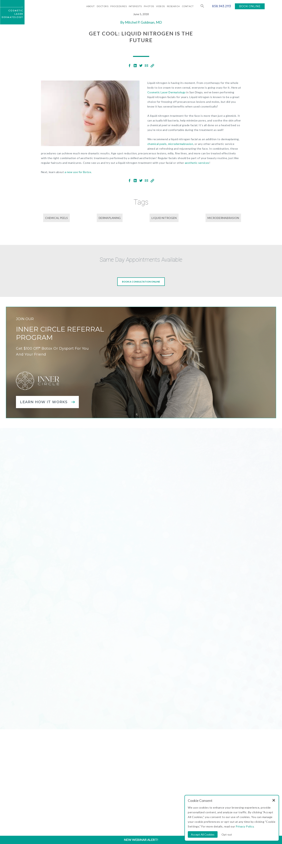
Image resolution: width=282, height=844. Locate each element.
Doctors (103, 6)
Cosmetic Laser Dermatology (166, 92)
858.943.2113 (221, 6)
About (90, 6)
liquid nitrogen (164, 218)
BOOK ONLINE (250, 6)
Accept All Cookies (202, 834)
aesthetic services (197, 162)
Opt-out (227, 834)
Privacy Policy (245, 826)
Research (173, 6)
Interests (135, 6)
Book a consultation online (141, 281)
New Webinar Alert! (141, 839)
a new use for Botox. (78, 172)
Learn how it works (44, 402)
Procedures (118, 6)
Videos (160, 6)
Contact (188, 6)
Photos (149, 6)
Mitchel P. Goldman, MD (143, 22)
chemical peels (157, 143)
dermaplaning (110, 218)
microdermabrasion (180, 143)
